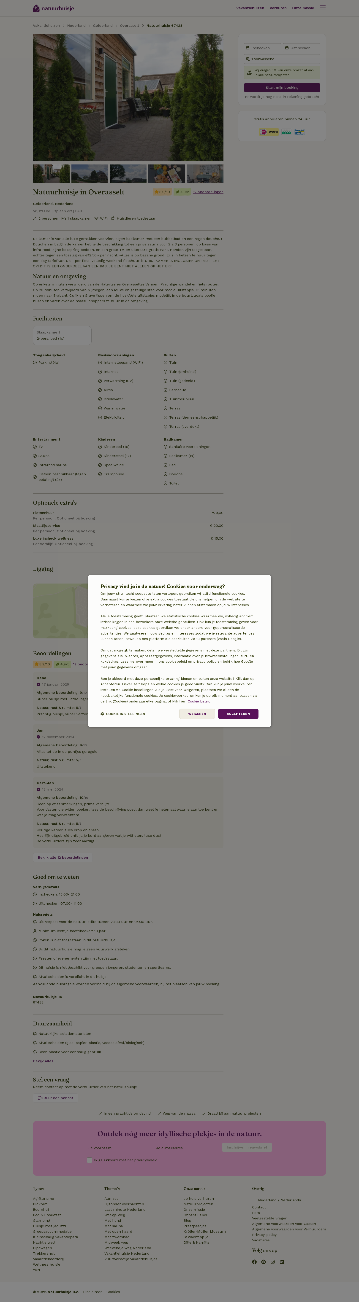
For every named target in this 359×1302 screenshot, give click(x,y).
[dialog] (179, 651)
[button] (123, 714)
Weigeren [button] (197, 714)
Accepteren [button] (238, 714)
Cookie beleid (199, 701)
